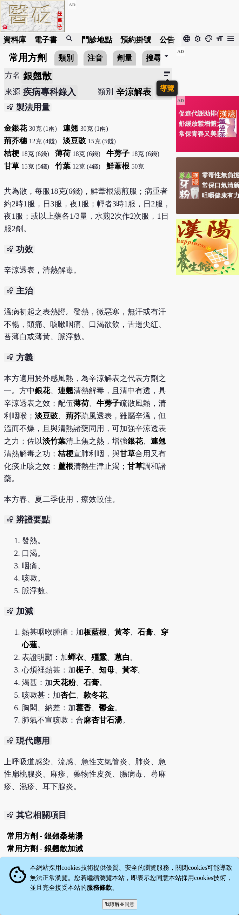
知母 (106, 669)
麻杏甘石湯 (103, 720)
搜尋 (153, 58)
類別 (66, 58)
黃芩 (122, 632)
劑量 (124, 58)
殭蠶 (99, 657)
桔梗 (11, 153)
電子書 (45, 39)
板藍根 (95, 632)
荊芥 (73, 415)
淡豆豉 (74, 140)
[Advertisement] (207, 68)
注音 (95, 58)
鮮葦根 (118, 166)
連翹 (70, 128)
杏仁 (68, 695)
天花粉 (64, 682)
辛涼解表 (133, 92)
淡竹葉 (54, 441)
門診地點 (96, 39)
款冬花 (95, 695)
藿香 (83, 707)
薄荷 (63, 153)
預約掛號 (135, 39)
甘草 (11, 166)
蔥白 (122, 657)
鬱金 (106, 707)
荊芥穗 (15, 140)
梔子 (83, 669)
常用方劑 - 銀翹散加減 (45, 848)
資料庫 (14, 39)
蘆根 (65, 466)
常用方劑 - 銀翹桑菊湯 (45, 836)
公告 (167, 39)
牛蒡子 (118, 153)
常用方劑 (28, 58)
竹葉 (63, 166)
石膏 (145, 632)
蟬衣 (76, 657)
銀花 (42, 390)
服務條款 (99, 887)
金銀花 (15, 128)
